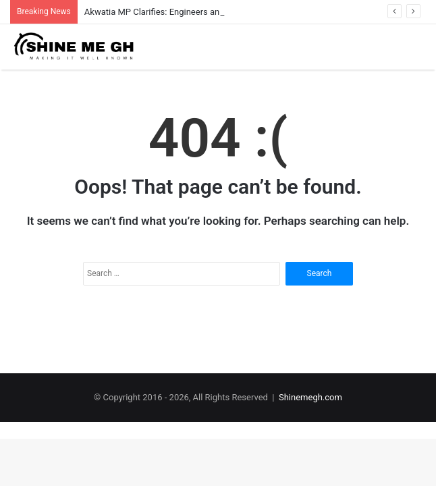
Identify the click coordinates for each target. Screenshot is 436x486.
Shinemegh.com (310, 397)
